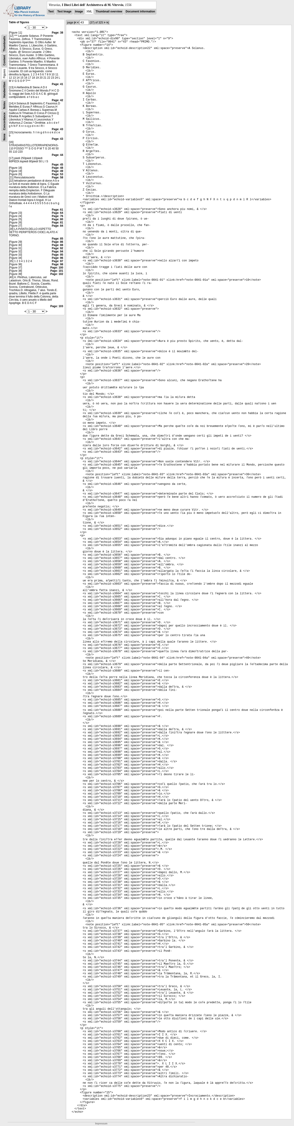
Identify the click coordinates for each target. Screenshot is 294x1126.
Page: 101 (56, 270)
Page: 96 (57, 258)
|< (75, 22)
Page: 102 (56, 274)
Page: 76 (57, 216)
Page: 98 (57, 264)
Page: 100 (56, 267)
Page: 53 (57, 174)
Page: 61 (57, 209)
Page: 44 (57, 155)
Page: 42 (57, 100)
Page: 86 (57, 241)
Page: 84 (57, 225)
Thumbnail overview (109, 11)
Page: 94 (57, 251)
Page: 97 (57, 261)
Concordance (4, 121)
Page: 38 (57, 32)
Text (51, 11)
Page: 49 (57, 171)
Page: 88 (57, 245)
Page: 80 (57, 219)
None (4, 137)
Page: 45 (57, 164)
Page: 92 (57, 248)
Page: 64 (57, 212)
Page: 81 (57, 222)
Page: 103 (56, 306)
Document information (140, 11)
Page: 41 (57, 84)
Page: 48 (57, 167)
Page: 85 (57, 238)
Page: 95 (57, 254)
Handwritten (4, 90)
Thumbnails (4, 43)
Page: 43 (57, 129)
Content (4, 60)
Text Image (64, 11)
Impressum (101, 1123)
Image (79, 11)
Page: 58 (57, 177)
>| (107, 22)
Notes (4, 105)
